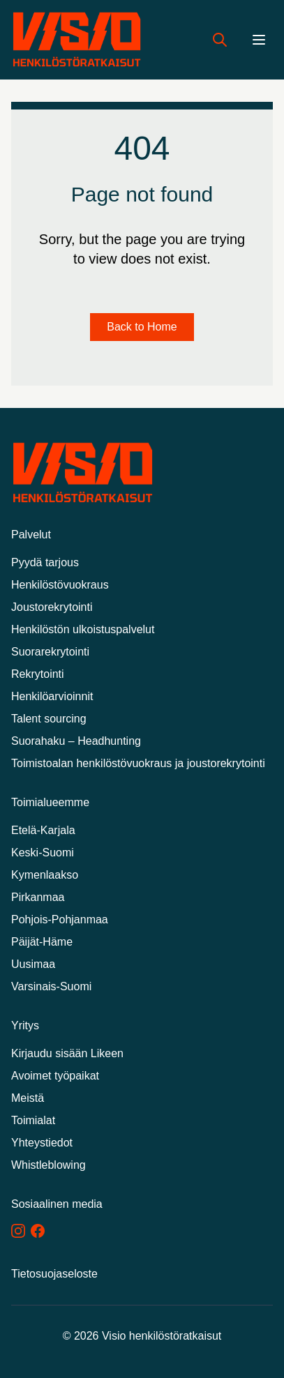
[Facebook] (38, 1231)
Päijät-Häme (42, 942)
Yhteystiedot (42, 1143)
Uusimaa (33, 964)
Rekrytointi (37, 674)
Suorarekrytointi (50, 652)
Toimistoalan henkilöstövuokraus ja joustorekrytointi (138, 763)
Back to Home (142, 327)
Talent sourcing (49, 719)
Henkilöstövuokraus (60, 585)
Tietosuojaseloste (54, 1274)
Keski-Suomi (42, 852)
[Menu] (259, 40)
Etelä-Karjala (43, 830)
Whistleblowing (48, 1165)
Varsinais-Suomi (51, 986)
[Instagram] (18, 1231)
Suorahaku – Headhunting (76, 741)
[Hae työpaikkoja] (220, 40)
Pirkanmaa (37, 897)
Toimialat (33, 1120)
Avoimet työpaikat (55, 1076)
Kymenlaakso (44, 875)
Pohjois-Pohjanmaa (59, 919)
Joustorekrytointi (52, 607)
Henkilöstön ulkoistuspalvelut (82, 629)
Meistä (27, 1098)
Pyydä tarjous (45, 562)
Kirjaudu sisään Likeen (67, 1053)
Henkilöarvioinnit (52, 696)
